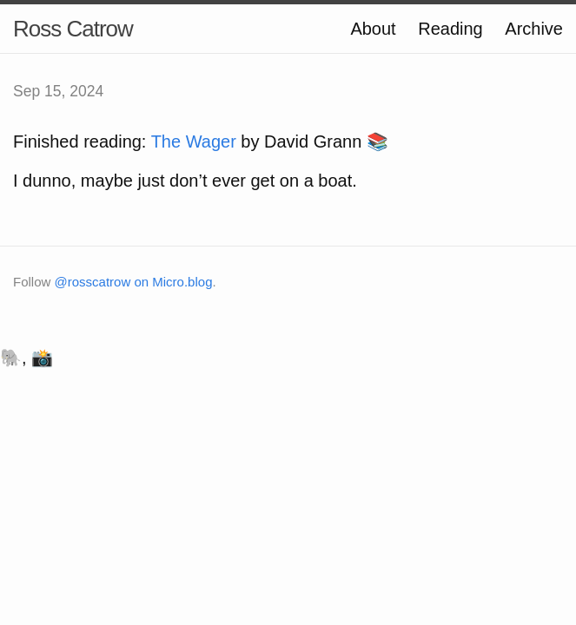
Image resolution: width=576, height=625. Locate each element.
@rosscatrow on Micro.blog (134, 281)
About (372, 28)
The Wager (193, 141)
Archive (534, 28)
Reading (450, 28)
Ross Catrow (73, 29)
